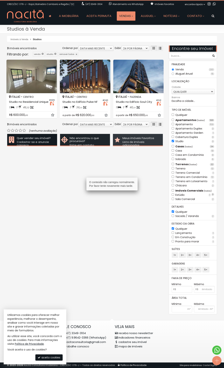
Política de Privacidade (29, 344)
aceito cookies (49, 357)
